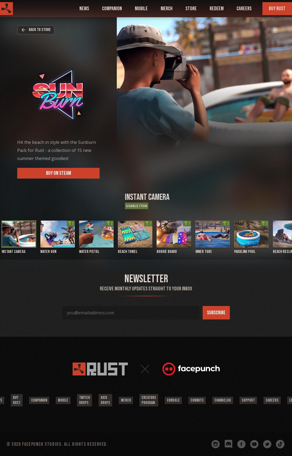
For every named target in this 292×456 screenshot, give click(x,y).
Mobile (63, 400)
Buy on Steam (58, 173)
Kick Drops (105, 400)
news (84, 8)
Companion (39, 400)
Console (173, 400)
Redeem (217, 8)
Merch (167, 8)
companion (112, 8)
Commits (197, 400)
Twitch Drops (84, 400)
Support (248, 400)
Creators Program (149, 400)
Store (191, 8)
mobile (141, 8)
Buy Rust (277, 8)
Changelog (222, 400)
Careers (244, 8)
